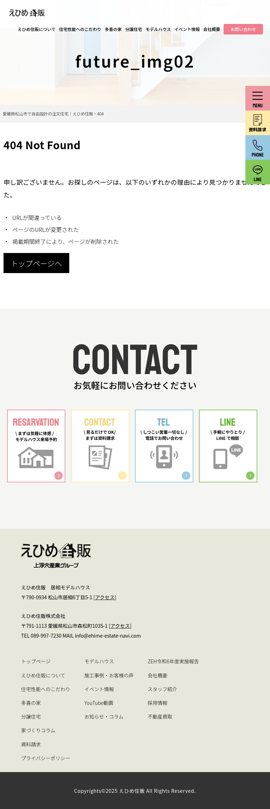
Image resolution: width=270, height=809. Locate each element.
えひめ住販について (37, 29)
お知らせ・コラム (103, 716)
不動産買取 (160, 716)
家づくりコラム (38, 730)
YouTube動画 (98, 702)
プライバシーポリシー (45, 757)
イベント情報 (187, 29)
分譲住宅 (133, 29)
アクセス (104, 597)
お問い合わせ (243, 29)
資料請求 (31, 744)
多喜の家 (113, 29)
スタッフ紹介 (162, 689)
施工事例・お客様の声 (109, 675)
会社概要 (211, 29)
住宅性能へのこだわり (80, 29)
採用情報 (157, 702)
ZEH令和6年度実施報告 (173, 661)
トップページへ (36, 263)
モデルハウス (158, 29)
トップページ (36, 661)
